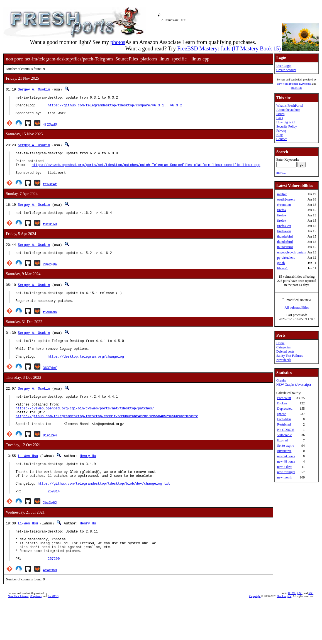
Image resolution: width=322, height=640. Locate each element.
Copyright (255, 633)
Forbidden (284, 419)
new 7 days (284, 467)
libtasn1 (282, 268)
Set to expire (285, 446)
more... (281, 173)
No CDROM (285, 430)
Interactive (284, 451)
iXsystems (305, 83)
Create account (286, 70)
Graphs (281, 380)
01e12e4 (50, 459)
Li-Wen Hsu (28, 480)
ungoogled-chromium (291, 252)
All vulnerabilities (297, 307)
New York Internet (287, 83)
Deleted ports (285, 351)
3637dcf (50, 385)
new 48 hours (286, 461)
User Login (283, 66)
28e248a (50, 275)
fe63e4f (50, 193)
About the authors (288, 110)
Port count (284, 398)
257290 (54, 596)
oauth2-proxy (286, 199)
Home (280, 343)
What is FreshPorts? (289, 106)
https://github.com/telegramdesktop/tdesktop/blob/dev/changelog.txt (104, 512)
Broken (282, 403)
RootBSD (296, 87)
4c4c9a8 (50, 607)
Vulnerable (284, 435)
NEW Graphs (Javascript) (293, 385)
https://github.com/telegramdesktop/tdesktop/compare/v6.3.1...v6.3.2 (115, 107)
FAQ (279, 118)
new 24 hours (286, 456)
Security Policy (286, 126)
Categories (283, 347)
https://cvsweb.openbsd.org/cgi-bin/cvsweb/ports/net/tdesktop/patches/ (85, 429)
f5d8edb (50, 325)
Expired (282, 440)
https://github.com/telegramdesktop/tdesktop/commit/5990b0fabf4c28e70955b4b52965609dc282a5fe (107, 438)
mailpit (282, 194)
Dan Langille (284, 633)
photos (117, 42)
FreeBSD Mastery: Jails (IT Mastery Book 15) (229, 48)
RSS (310, 630)
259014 (54, 522)
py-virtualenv (286, 258)
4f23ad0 (50, 128)
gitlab (281, 263)
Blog (279, 135)
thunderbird (285, 236)
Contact (281, 139)
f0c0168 (50, 234)
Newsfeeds (283, 360)
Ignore (281, 414)
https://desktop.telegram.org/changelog (86, 374)
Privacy (281, 131)
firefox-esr (284, 226)
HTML (292, 630)
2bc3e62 (50, 533)
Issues (280, 114)
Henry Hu (88, 480)
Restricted (284, 424)
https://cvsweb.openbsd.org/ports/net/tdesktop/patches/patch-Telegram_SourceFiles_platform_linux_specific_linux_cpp (146, 172)
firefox (281, 210)
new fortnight (286, 472)
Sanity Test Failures (289, 356)
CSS (300, 630)
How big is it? (285, 122)
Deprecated (284, 409)
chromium (284, 205)
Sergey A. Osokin (34, 89)
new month (284, 477)
